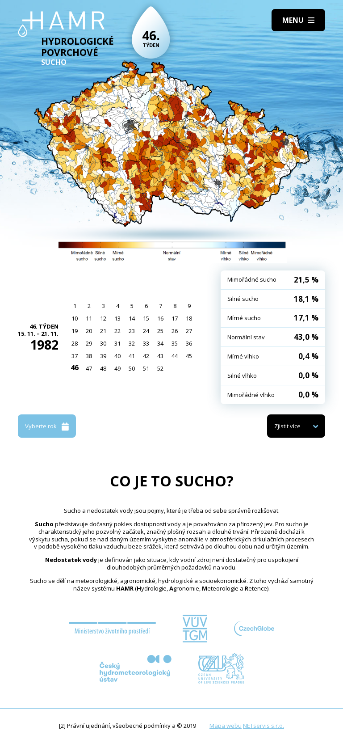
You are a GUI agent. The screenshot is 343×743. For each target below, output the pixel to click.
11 (89, 318)
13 (117, 318)
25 (160, 331)
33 (146, 343)
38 (89, 356)
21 (103, 331)
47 (89, 368)
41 (132, 356)
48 (103, 368)
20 (89, 331)
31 (117, 343)
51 (146, 368)
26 (175, 331)
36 (189, 343)
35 (175, 343)
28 (74, 343)
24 (146, 331)
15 (146, 318)
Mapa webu (225, 726)
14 (132, 318)
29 (89, 343)
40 (117, 356)
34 (160, 343)
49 (117, 368)
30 (103, 343)
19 (74, 331)
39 (103, 356)
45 (189, 356)
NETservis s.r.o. (263, 726)
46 (75, 367)
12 (103, 318)
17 (175, 318)
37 (74, 356)
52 (160, 368)
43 (160, 356)
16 (160, 318)
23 (132, 331)
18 (189, 318)
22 (117, 331)
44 (175, 356)
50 (132, 368)
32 (132, 343)
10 (74, 318)
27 (189, 331)
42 (146, 356)
